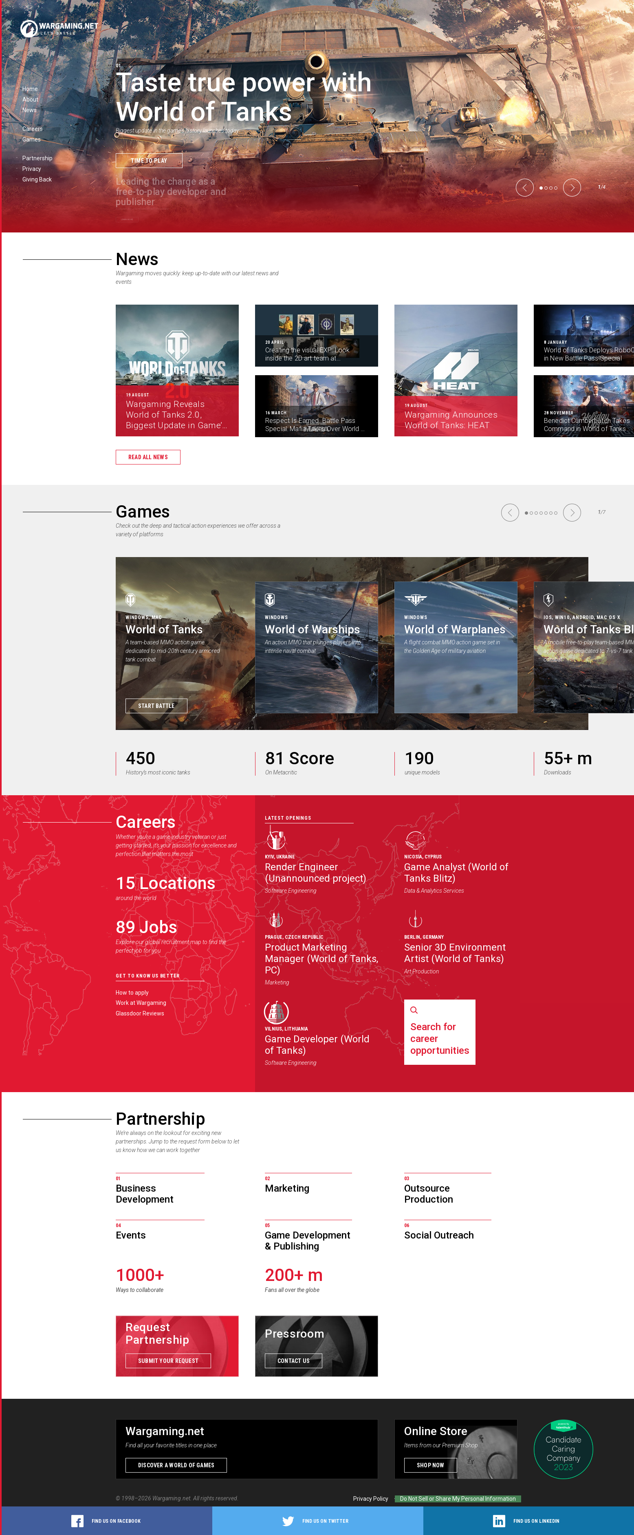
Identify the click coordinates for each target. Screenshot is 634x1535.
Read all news (148, 457)
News (137, 259)
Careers (146, 822)
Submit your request (168, 1361)
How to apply (132, 992)
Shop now (431, 1465)
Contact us (293, 1361)
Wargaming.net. (172, 1498)
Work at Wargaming (141, 1003)
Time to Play (149, 160)
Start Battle (156, 706)
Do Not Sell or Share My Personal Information (458, 1498)
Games (143, 512)
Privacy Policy (370, 1499)
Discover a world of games (176, 1465)
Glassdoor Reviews (140, 1013)
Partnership (160, 1119)
